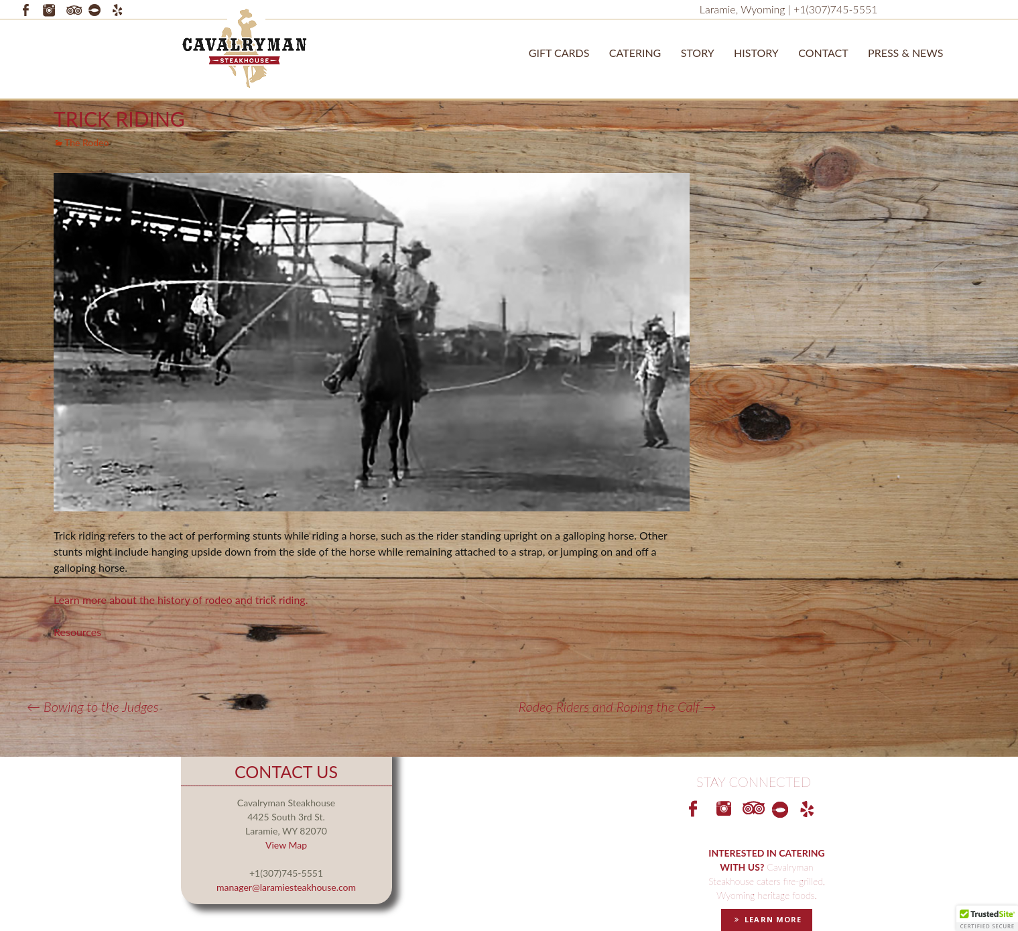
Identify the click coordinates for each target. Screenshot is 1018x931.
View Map (286, 845)
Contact (823, 52)
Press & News (905, 52)
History (756, 52)
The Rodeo (86, 142)
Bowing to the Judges (93, 706)
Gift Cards (559, 52)
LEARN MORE (767, 919)
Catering (635, 52)
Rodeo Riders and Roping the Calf (617, 706)
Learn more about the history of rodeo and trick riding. (182, 599)
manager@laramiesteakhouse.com (286, 887)
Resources (77, 631)
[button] (987, 918)
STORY (697, 52)
